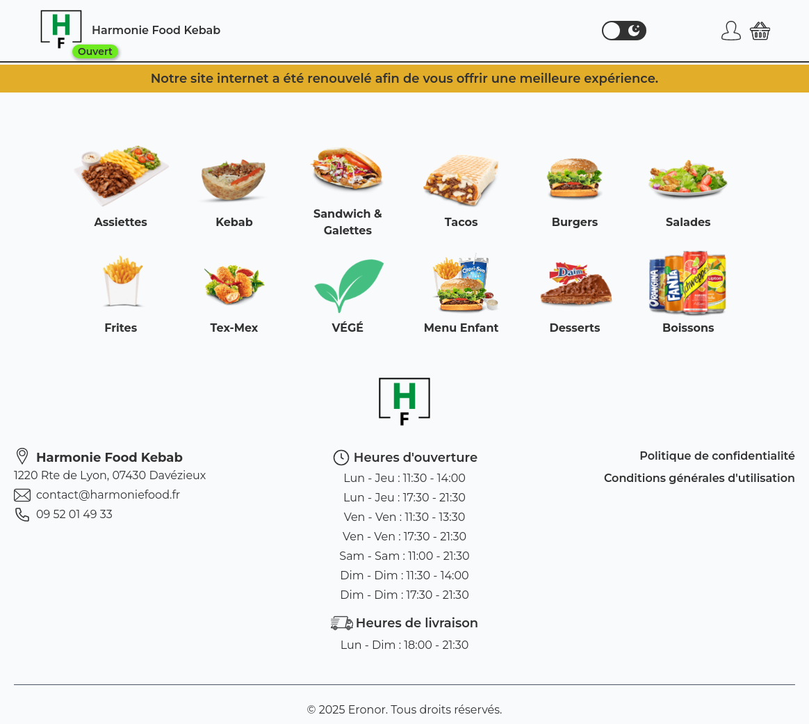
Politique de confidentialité (717, 455)
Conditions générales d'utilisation (699, 478)
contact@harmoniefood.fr (97, 495)
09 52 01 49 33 (63, 514)
